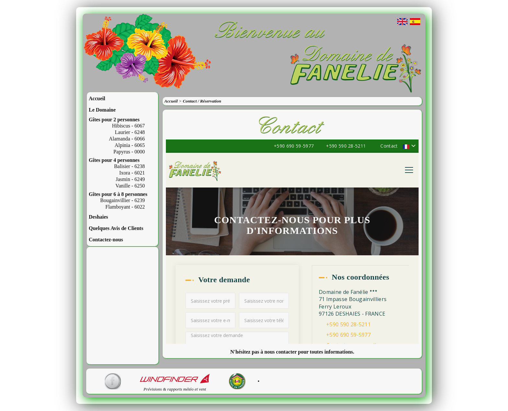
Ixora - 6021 (132, 172)
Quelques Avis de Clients (116, 228)
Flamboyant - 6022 (125, 207)
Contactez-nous (106, 239)
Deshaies (98, 217)
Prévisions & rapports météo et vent (174, 387)
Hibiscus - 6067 (128, 125)
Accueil (97, 98)
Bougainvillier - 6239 (122, 200)
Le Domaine (102, 110)
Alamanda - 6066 (127, 138)
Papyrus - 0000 (129, 151)
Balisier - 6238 (129, 166)
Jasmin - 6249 (130, 179)
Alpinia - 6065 (130, 145)
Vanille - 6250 (130, 185)
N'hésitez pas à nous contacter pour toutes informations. (292, 352)
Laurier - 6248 (130, 132)
